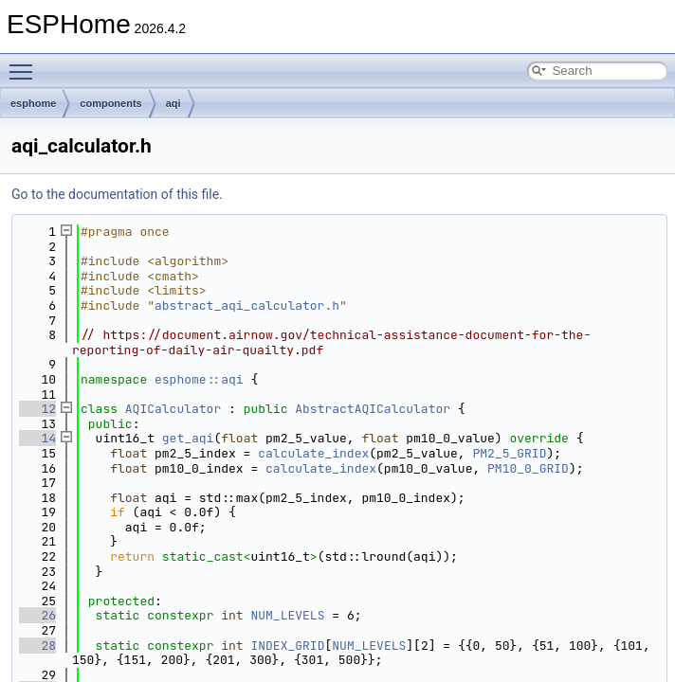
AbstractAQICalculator (372, 409)
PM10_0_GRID (528, 468)
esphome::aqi (199, 379)
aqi (173, 103)
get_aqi (188, 438)
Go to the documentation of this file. (117, 194)
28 (37, 645)
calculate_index (313, 453)
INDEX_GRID (287, 645)
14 (37, 438)
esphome (33, 103)
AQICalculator (173, 409)
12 (37, 409)
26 (37, 615)
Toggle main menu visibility (25, 63)
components (110, 103)
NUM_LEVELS (287, 615)
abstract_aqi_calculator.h (247, 305)
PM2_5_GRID (509, 453)
